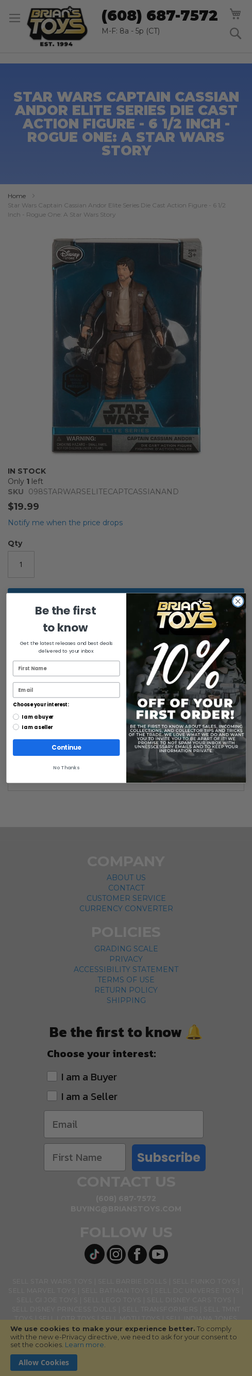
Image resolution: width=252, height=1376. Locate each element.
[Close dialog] (237, 601)
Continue (66, 747)
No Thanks (66, 767)
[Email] (66, 690)
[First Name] (66, 668)
